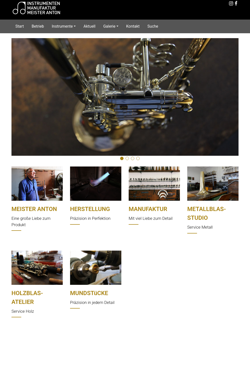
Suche (152, 26)
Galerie (109, 26)
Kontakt (133, 26)
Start (19, 26)
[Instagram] (231, 4)
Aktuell (89, 26)
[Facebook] (236, 4)
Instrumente (62, 26)
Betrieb (37, 26)
